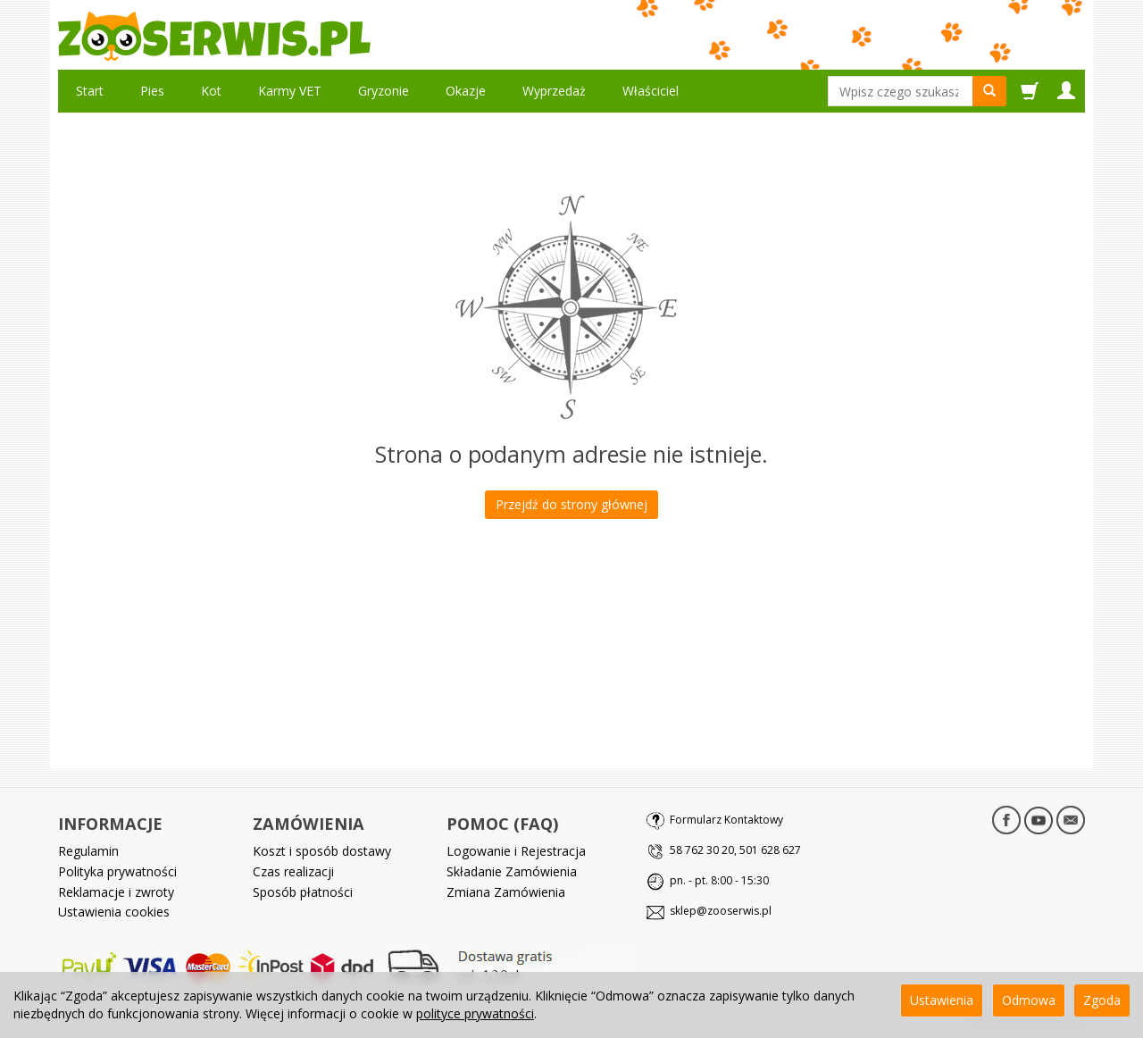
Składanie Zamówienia (511, 871)
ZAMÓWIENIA (308, 824)
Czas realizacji (293, 871)
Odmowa (1028, 1000)
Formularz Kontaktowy (726, 819)
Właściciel (650, 90)
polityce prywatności (475, 1013)
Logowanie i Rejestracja (516, 850)
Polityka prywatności (117, 871)
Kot (211, 90)
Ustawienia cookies (114, 911)
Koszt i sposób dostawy (322, 850)
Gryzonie (383, 90)
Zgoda (1102, 1000)
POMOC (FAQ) (502, 824)
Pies (152, 90)
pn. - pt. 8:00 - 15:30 (719, 880)
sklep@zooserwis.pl (721, 910)
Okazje (466, 90)
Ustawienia (941, 1000)
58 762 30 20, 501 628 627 (735, 850)
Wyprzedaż (554, 90)
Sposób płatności (303, 891)
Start (90, 90)
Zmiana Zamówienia (505, 891)
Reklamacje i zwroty (116, 891)
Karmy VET (289, 90)
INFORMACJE (110, 824)
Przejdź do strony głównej (571, 504)
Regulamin (88, 850)
